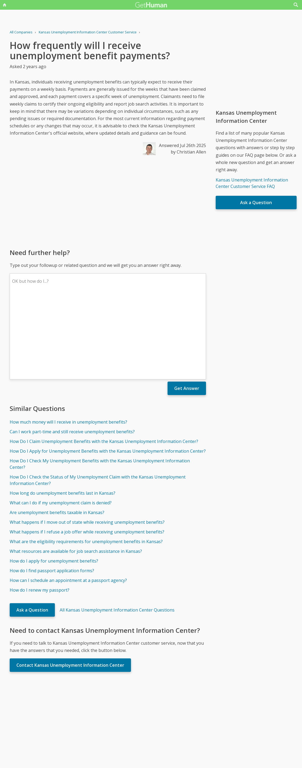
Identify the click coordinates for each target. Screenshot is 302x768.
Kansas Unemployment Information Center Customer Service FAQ (252, 183)
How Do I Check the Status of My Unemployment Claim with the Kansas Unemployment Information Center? (98, 401)
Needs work (182, 712)
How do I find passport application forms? (52, 491)
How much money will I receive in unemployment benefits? (68, 343)
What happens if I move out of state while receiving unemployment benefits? (87, 443)
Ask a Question (32, 531)
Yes (162, 712)
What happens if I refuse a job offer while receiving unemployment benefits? (87, 453)
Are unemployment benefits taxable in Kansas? (57, 433)
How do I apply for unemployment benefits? (54, 482)
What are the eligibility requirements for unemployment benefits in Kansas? (86, 462)
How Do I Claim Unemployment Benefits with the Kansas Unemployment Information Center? (104, 362)
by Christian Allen (188, 152)
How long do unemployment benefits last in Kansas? (62, 414)
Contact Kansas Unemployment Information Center (70, 586)
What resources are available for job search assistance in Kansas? (76, 472)
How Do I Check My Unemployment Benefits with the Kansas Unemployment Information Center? (100, 385)
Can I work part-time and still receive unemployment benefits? (72, 352)
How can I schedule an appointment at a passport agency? (68, 501)
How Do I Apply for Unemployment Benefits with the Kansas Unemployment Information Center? (108, 372)
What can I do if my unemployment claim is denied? (61, 424)
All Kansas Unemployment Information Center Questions (117, 531)
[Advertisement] (108, 201)
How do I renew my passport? (39, 511)
